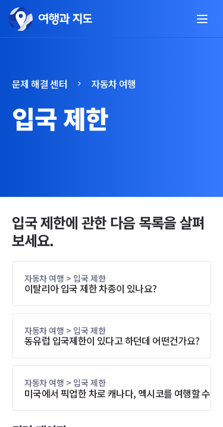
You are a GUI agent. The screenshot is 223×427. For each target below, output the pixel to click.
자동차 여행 (113, 84)
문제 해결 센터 (39, 84)
